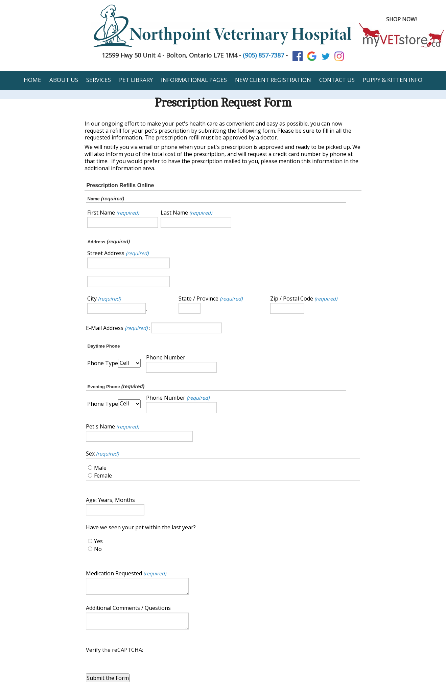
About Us (63, 80)
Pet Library (136, 80)
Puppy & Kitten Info (392, 80)
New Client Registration (273, 80)
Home (32, 80)
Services (98, 80)
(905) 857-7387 (263, 55)
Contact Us (337, 80)
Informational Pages (194, 80)
